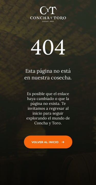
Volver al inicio (47, 142)
